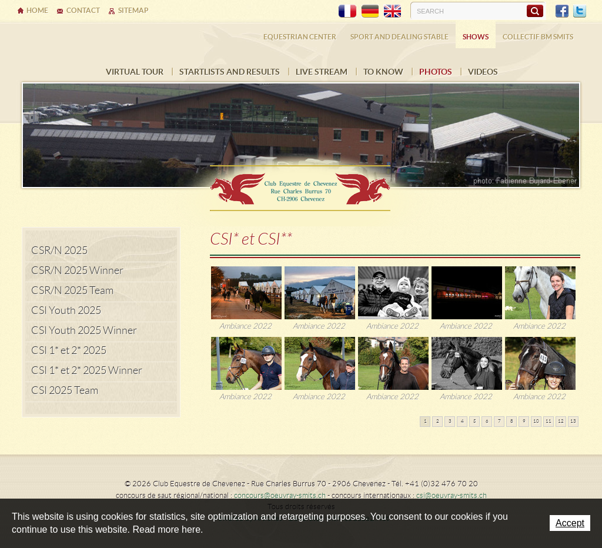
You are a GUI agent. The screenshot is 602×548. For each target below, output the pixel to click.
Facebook (562, 11)
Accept (570, 523)
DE (370, 11)
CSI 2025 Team (64, 390)
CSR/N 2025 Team (72, 290)
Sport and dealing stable (399, 37)
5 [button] (474, 421)
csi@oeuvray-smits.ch (451, 495)
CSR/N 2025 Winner (77, 270)
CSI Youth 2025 (66, 310)
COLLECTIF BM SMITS (538, 37)
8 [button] (511, 421)
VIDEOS (483, 71)
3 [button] (450, 421)
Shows (476, 37)
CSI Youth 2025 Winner (84, 330)
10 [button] (536, 421)
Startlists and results (229, 71)
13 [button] (573, 421)
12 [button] (561, 421)
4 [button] (462, 421)
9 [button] (524, 421)
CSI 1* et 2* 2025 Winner (86, 370)
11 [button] (548, 421)
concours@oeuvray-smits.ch (280, 495)
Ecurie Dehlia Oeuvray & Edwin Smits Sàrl (301, 184)
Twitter (579, 11)
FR (347, 11)
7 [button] (499, 421)
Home (37, 10)
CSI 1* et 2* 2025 (68, 350)
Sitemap (133, 10)
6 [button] (487, 421)
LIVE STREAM (321, 71)
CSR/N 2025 (59, 250)
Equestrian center (299, 37)
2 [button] (437, 421)
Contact (83, 10)
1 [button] (425, 421)
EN (392, 11)
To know (383, 71)
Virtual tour (134, 71)
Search (534, 11)
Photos (435, 71)
